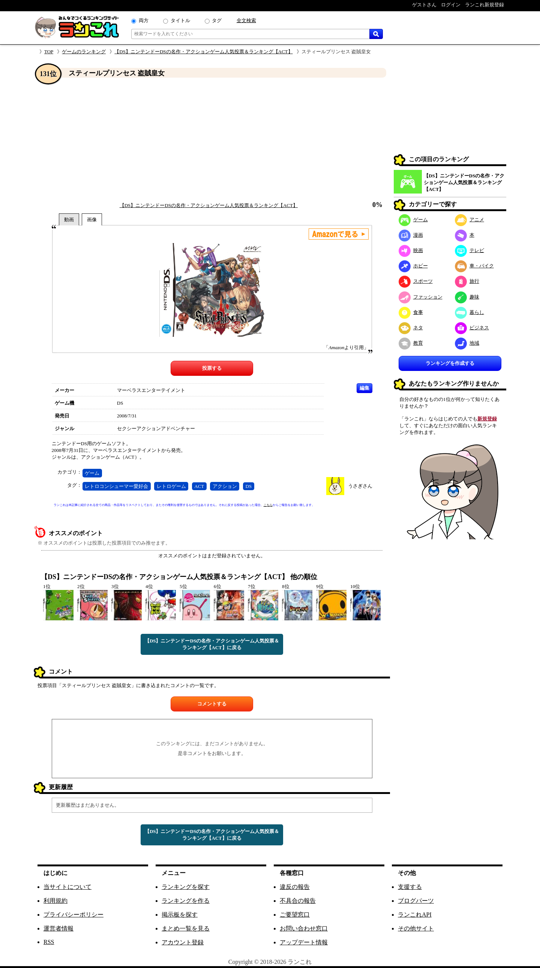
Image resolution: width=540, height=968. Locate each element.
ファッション (420, 297)
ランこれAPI (415, 914)
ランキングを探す (186, 887)
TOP (48, 51)
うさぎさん (360, 486)
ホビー (413, 266)
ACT (199, 486)
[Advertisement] (212, 139)
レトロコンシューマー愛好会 (116, 486)
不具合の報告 (298, 900)
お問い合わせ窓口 (304, 928)
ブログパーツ (416, 900)
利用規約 (56, 900)
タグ (217, 20)
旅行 (467, 281)
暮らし (469, 312)
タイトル (180, 20)
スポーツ (416, 281)
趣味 (467, 297)
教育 (411, 343)
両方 (143, 20)
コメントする (211, 704)
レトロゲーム (171, 486)
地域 (467, 343)
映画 (411, 250)
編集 (364, 388)
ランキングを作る (186, 900)
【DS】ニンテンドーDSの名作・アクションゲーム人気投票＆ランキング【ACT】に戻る (212, 644)
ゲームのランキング (84, 51)
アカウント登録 (183, 942)
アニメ (469, 219)
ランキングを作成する (450, 363)
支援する (410, 887)
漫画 (411, 235)
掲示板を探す (180, 914)
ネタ (411, 327)
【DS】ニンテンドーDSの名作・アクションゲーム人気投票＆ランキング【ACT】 (203, 51)
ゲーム (92, 473)
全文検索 (246, 20)
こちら (268, 505)
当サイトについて (68, 887)
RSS (49, 942)
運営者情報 (59, 928)
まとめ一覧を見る (186, 928)
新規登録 (487, 419)
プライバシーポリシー (74, 914)
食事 (411, 312)
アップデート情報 (304, 942)
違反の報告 (295, 887)
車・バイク (474, 266)
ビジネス (472, 327)
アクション (225, 486)
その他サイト (416, 928)
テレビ (469, 250)
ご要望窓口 (295, 914)
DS (249, 486)
